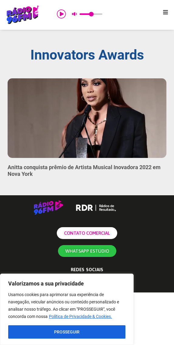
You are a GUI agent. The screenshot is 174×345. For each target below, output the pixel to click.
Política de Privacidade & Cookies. (80, 316)
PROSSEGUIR (67, 332)
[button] (165, 12)
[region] (67, 309)
